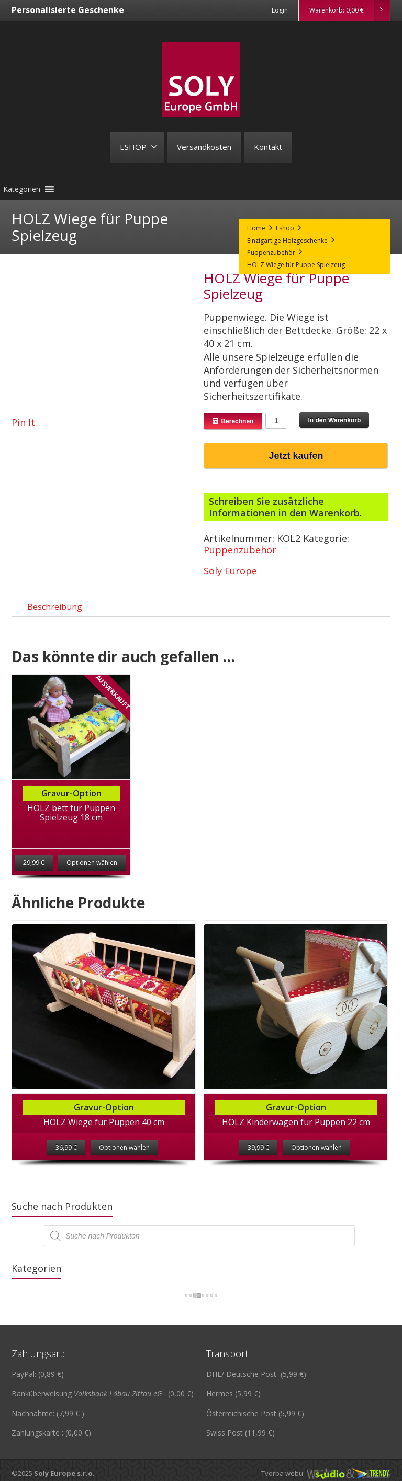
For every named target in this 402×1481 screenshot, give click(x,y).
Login (280, 10)
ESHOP (138, 147)
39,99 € (258, 1156)
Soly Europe (230, 570)
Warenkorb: (349, 10)
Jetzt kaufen (296, 455)
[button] (21, 189)
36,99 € (66, 1156)
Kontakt (268, 147)
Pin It (23, 422)
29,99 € (33, 871)
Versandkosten (204, 147)
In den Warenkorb (334, 420)
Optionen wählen (91, 871)
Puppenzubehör (240, 549)
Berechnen (233, 421)
